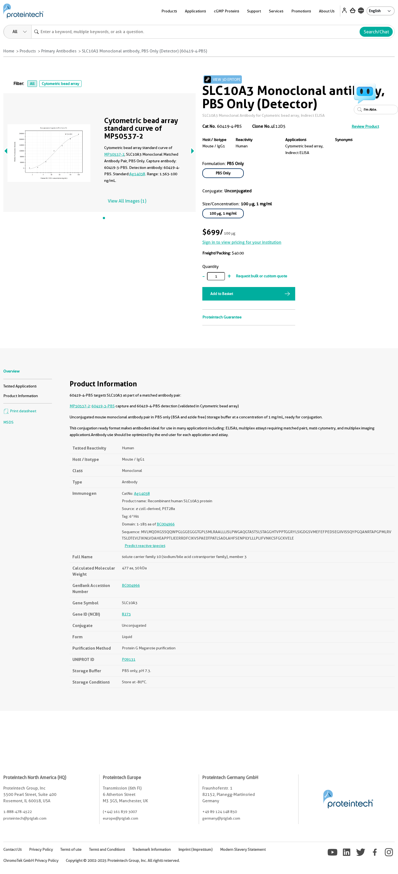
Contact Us (12, 849)
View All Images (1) (127, 201)
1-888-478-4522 (17, 811)
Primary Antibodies (59, 51)
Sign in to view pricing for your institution (241, 242)
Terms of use (71, 849)
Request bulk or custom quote (261, 276)
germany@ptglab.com (221, 818)
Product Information (20, 396)
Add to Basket (221, 293)
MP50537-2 (114, 154)
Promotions (301, 11)
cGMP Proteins (226, 11)
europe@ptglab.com (120, 818)
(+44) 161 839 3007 (120, 811)
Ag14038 (137, 174)
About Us (326, 11)
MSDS (8, 422)
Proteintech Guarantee (222, 317)
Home (8, 51)
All (32, 83)
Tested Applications (19, 386)
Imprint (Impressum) (195, 849)
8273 (126, 614)
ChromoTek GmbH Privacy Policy (30, 860)
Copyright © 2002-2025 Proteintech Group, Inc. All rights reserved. (123, 860)
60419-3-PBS (103, 406)
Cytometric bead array (60, 83)
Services (276, 11)
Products (169, 11)
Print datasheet (19, 411)
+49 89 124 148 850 (219, 811)
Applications (195, 11)
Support (254, 11)
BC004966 (166, 524)
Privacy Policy (41, 849)
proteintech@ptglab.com (24, 818)
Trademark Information (151, 849)
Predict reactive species (145, 545)
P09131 (128, 659)
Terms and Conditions (107, 849)
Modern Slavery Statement (243, 849)
